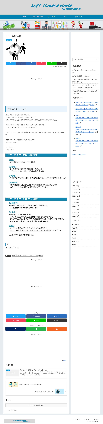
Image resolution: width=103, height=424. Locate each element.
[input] (85, 59)
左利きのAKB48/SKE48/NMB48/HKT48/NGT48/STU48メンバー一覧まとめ (87, 118)
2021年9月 (75, 199)
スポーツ (76, 224)
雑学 (74, 244)
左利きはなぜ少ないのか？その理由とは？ (84, 71)
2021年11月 (76, 192)
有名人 (75, 234)
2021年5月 (75, 213)
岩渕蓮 (92, 105)
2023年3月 (75, 186)
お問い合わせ (95, 419)
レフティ (32, 255)
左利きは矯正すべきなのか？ (81, 76)
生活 (74, 238)
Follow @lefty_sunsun (79, 154)
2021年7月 (75, 206)
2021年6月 (75, 209)
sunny (77, 146)
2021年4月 (75, 216)
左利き (41, 255)
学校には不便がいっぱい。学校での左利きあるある (84, 92)
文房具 (75, 228)
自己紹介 (8, 255)
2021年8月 (75, 202)
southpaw (18, 255)
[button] (96, 59)
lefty (13, 255)
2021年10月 (76, 196)
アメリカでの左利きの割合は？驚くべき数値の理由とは (84, 81)
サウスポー (25, 255)
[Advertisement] (36, 71)
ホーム (76, 419)
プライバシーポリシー (85, 419)
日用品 (75, 231)
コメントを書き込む (36, 405)
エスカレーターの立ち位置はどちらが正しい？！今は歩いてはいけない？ (84, 86)
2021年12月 (76, 189)
